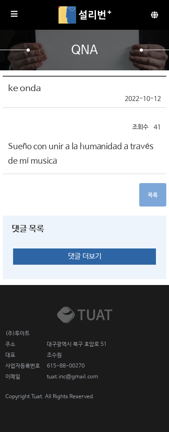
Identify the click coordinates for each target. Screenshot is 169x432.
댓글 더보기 (84, 256)
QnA (84, 50)
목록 (153, 195)
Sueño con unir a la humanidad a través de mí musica (81, 153)
